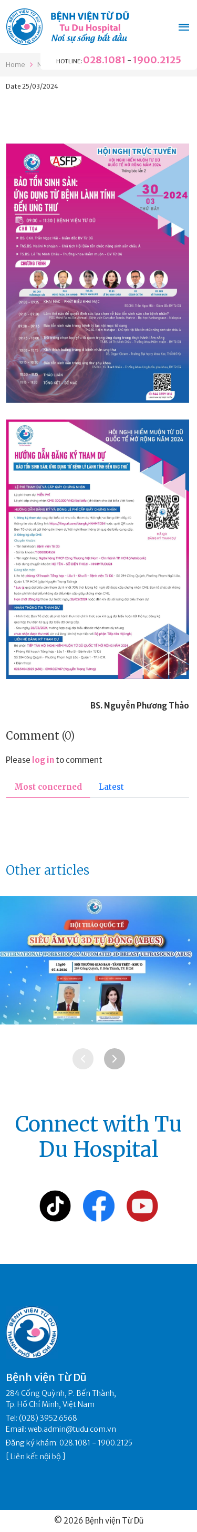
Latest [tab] (111, 787)
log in (43, 760)
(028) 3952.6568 (48, 1418)
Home (15, 64)
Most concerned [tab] (48, 787)
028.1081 (104, 60)
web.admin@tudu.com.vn (72, 1429)
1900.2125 (157, 60)
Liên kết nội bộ (36, 1456)
